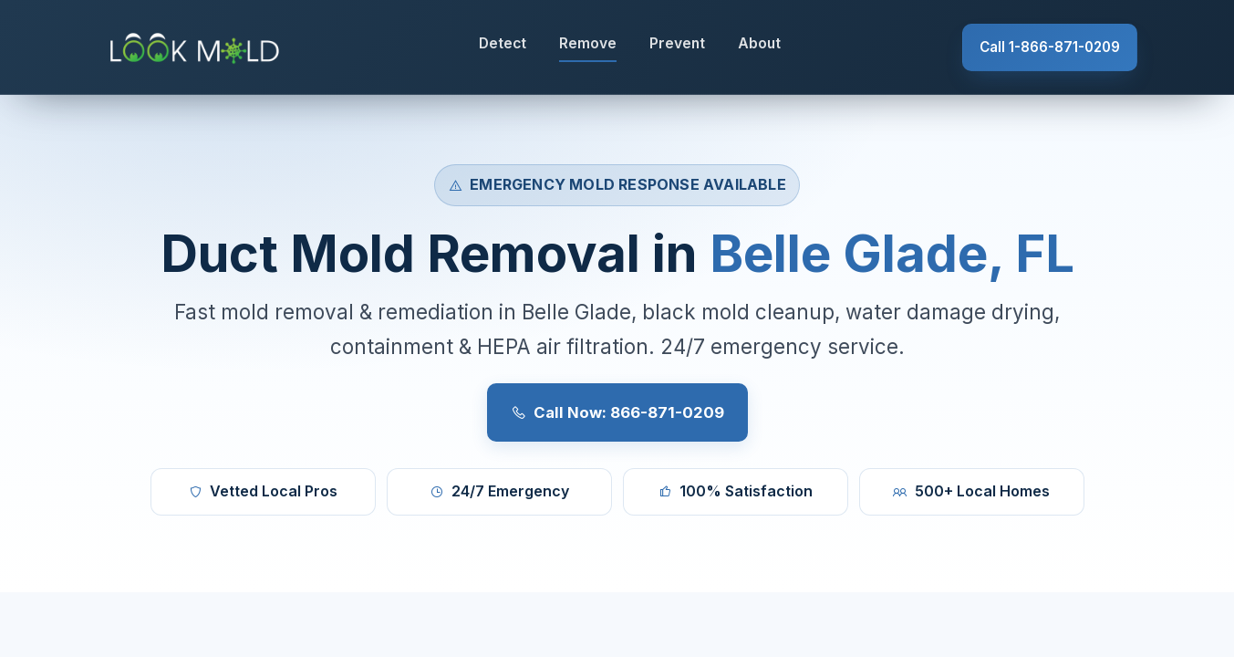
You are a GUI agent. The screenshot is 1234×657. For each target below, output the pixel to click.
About (759, 43)
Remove (588, 43)
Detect (502, 43)
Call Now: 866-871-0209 (617, 412)
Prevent (677, 43)
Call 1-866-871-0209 (1050, 47)
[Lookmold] (198, 47)
